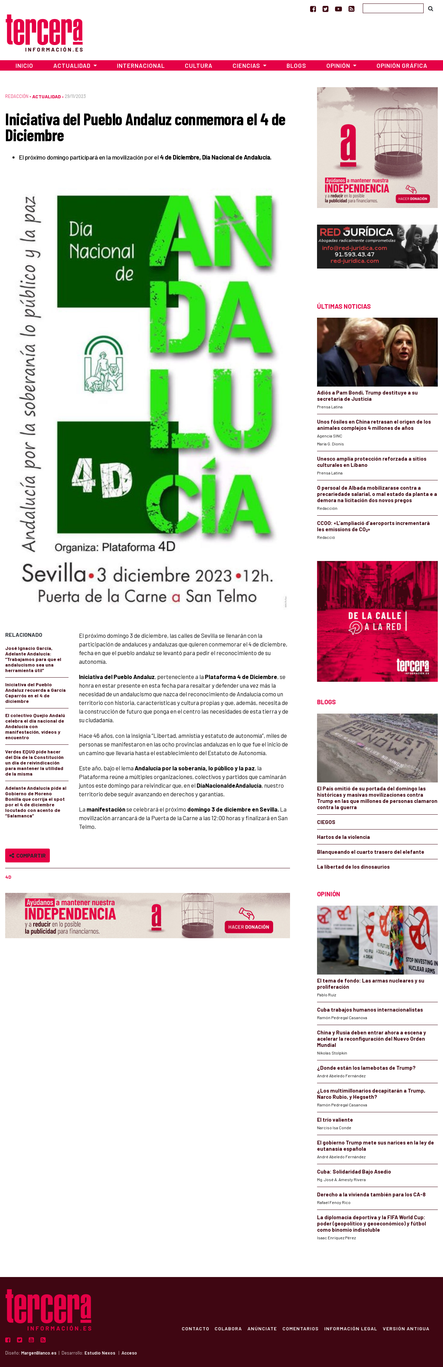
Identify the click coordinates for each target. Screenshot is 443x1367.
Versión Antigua (406, 1328)
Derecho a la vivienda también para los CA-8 (371, 1194)
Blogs (296, 65)
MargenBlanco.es (38, 1353)
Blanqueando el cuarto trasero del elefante (370, 852)
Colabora (228, 1328)
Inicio (24, 65)
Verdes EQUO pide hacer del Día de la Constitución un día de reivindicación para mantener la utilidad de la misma (34, 763)
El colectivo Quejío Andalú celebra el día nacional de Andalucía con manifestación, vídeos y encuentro (35, 726)
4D (8, 877)
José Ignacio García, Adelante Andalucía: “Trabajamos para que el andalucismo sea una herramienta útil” (33, 659)
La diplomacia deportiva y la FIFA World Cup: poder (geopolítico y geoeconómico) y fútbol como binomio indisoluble (371, 1223)
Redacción (16, 96)
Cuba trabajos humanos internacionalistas (370, 1009)
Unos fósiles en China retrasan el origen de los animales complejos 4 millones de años (374, 424)
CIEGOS (326, 822)
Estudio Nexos (99, 1353)
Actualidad (46, 96)
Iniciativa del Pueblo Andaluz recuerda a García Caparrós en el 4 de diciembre (35, 692)
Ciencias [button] (247, 65)
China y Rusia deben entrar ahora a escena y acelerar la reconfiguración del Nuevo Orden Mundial (371, 1038)
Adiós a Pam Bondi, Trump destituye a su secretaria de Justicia (367, 395)
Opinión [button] (339, 65)
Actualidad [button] (72, 65)
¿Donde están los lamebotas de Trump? (366, 1068)
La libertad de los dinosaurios (353, 866)
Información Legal (350, 1328)
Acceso (129, 1353)
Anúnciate (262, 1328)
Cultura (199, 65)
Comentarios (300, 1328)
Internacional (141, 65)
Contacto (195, 1328)
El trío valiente (335, 1119)
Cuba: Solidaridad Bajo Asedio (354, 1171)
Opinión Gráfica (402, 65)
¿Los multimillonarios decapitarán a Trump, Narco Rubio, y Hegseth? (371, 1093)
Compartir (27, 855)
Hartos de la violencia (343, 837)
